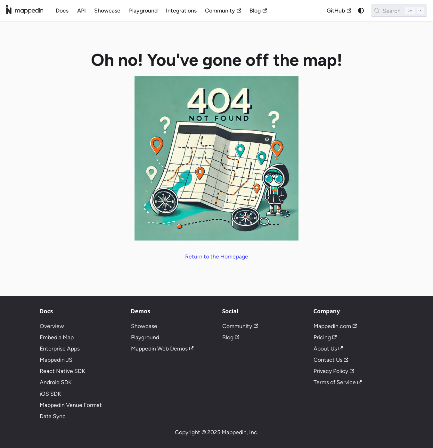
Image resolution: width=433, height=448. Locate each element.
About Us (328, 348)
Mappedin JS (56, 359)
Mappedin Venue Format (71, 405)
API (81, 10)
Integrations (181, 10)
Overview (52, 326)
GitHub (339, 10)
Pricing (325, 337)
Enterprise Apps (60, 348)
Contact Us (331, 359)
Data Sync (53, 416)
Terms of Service (338, 382)
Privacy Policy (334, 371)
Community (223, 10)
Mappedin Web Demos (162, 348)
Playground (143, 10)
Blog (258, 10)
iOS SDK (50, 393)
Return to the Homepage (216, 256)
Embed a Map (57, 337)
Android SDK (56, 382)
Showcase (107, 10)
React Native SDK (62, 371)
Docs (62, 10)
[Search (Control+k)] (399, 10)
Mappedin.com (335, 326)
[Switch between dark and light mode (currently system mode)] (360, 10)
